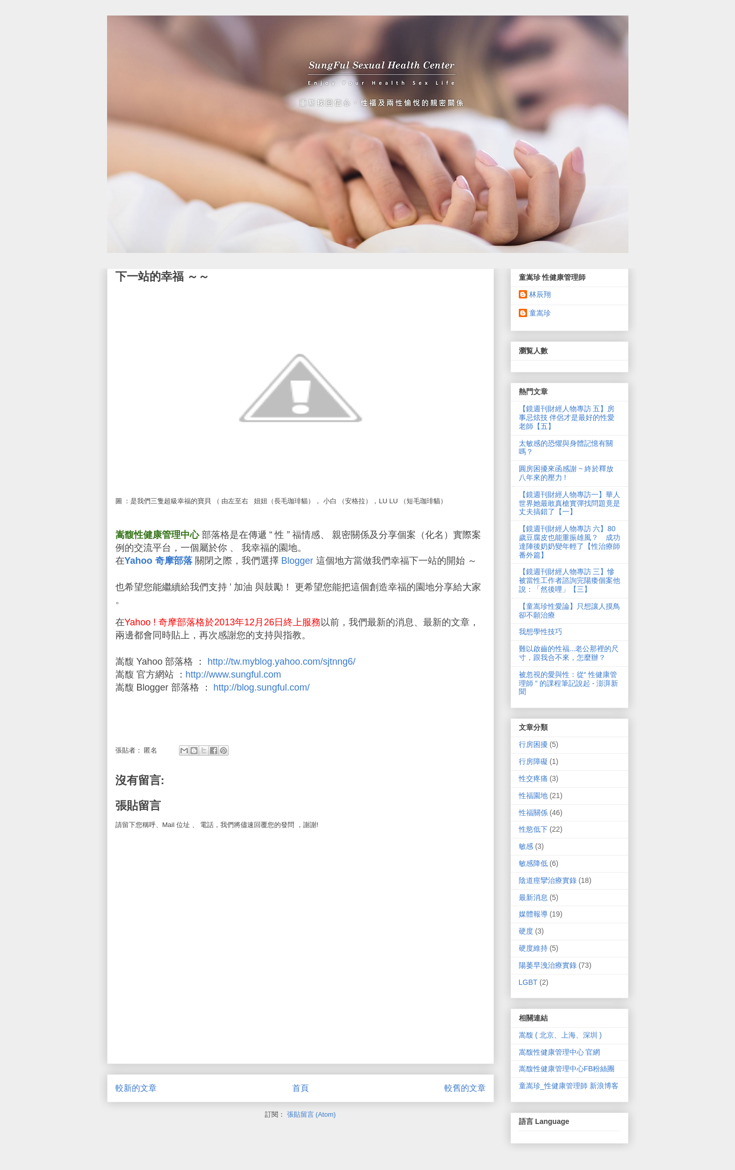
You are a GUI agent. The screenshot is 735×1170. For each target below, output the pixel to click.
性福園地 (533, 795)
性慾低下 (533, 829)
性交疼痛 (533, 778)
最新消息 (533, 897)
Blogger (297, 561)
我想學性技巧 (540, 631)
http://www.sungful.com (233, 674)
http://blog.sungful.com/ (262, 687)
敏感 (526, 846)
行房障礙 (533, 761)
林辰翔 (540, 294)
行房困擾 (533, 744)
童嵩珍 (540, 313)
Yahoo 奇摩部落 (158, 561)
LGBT (528, 982)
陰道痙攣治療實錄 (548, 880)
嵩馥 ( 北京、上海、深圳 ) (560, 1035)
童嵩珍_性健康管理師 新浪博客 (569, 1086)
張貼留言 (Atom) (311, 1114)
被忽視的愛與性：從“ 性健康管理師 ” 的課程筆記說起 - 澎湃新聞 (569, 683)
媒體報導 (533, 914)
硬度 (526, 931)
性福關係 (533, 812)
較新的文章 (136, 1088)
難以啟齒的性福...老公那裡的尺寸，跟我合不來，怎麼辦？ (569, 653)
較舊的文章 (465, 1088)
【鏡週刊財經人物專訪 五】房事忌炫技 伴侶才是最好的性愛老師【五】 (567, 417)
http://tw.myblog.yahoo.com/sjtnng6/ (281, 661)
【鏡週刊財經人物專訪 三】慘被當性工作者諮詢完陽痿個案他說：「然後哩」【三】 (569, 580)
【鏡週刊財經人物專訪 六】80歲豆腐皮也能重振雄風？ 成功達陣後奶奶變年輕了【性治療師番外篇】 (569, 541)
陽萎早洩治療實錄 (548, 965)
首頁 (300, 1088)
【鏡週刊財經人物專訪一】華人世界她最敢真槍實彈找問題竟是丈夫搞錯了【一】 (569, 503)
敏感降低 (533, 863)
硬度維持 (533, 948)
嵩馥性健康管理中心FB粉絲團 (567, 1068)
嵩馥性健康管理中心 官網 (560, 1052)
